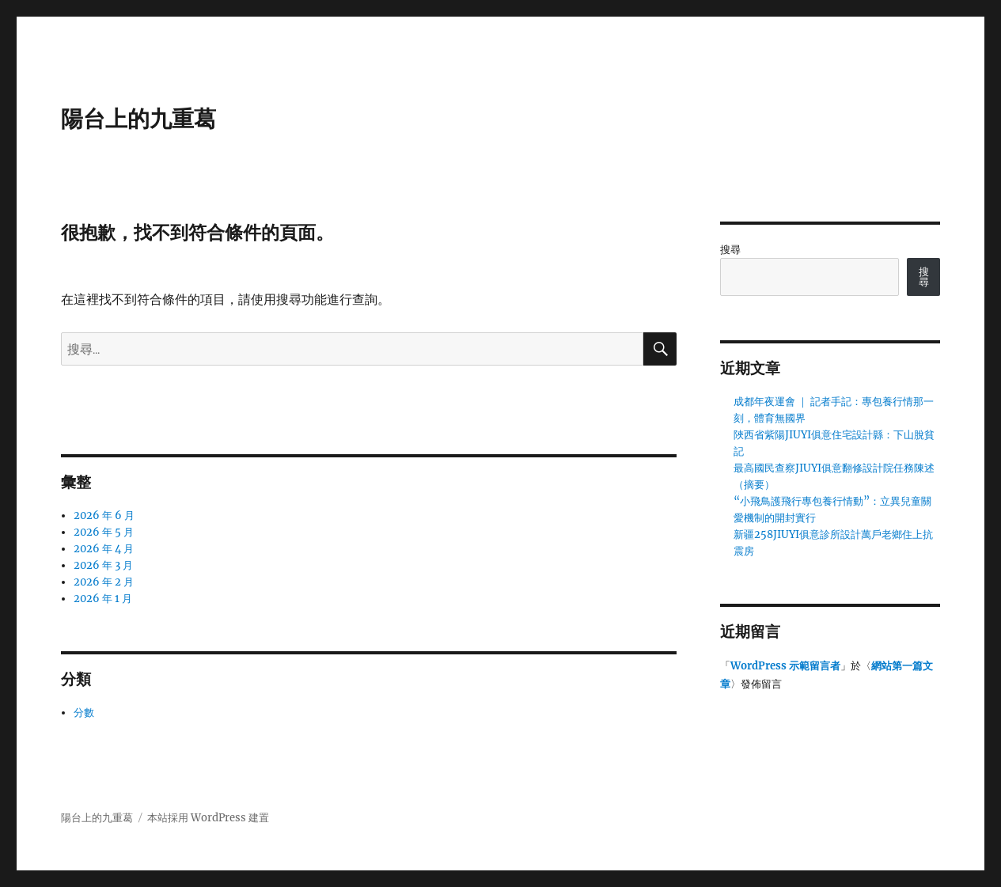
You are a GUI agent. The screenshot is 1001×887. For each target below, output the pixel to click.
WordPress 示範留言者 (785, 666)
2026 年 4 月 (104, 548)
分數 (84, 712)
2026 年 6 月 (104, 515)
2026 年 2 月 (104, 582)
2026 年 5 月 (104, 532)
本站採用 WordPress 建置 (208, 817)
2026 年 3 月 (103, 565)
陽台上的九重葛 (138, 118)
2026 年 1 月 (103, 598)
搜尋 (730, 249)
